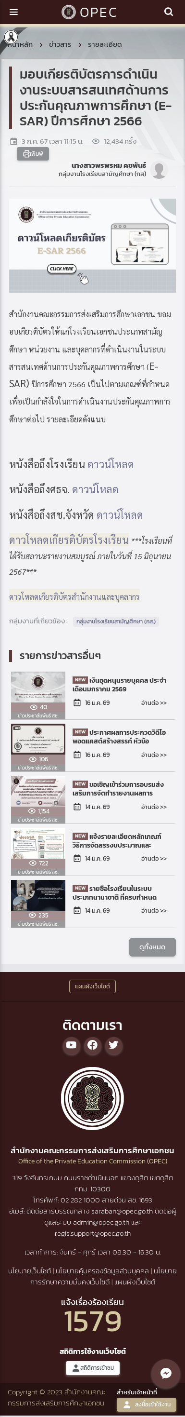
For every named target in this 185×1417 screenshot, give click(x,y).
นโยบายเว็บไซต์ (29, 1270)
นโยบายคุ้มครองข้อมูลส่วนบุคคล (102, 1270)
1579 (92, 1320)
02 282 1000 (81, 1199)
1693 (145, 1199)
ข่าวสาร (60, 44)
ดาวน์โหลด (110, 464)
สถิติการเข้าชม (93, 1368)
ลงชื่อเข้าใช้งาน (147, 1404)
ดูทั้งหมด (152, 946)
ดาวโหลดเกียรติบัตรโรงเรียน (69, 539)
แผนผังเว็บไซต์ (134, 1281)
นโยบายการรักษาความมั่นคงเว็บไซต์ (103, 1276)
